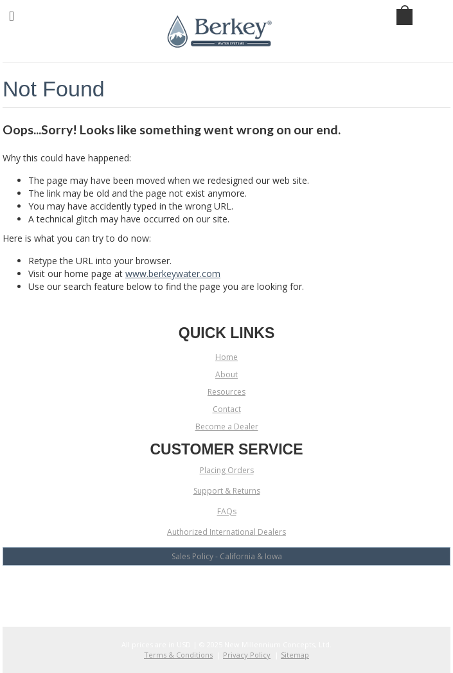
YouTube (204, 590)
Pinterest (271, 590)
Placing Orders (227, 470)
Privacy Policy (247, 655)
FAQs (226, 511)
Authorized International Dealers (226, 531)
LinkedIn (249, 590)
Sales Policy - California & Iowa (227, 556)
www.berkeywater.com (172, 273)
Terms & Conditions (178, 655)
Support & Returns (226, 490)
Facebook (181, 590)
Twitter (226, 590)
